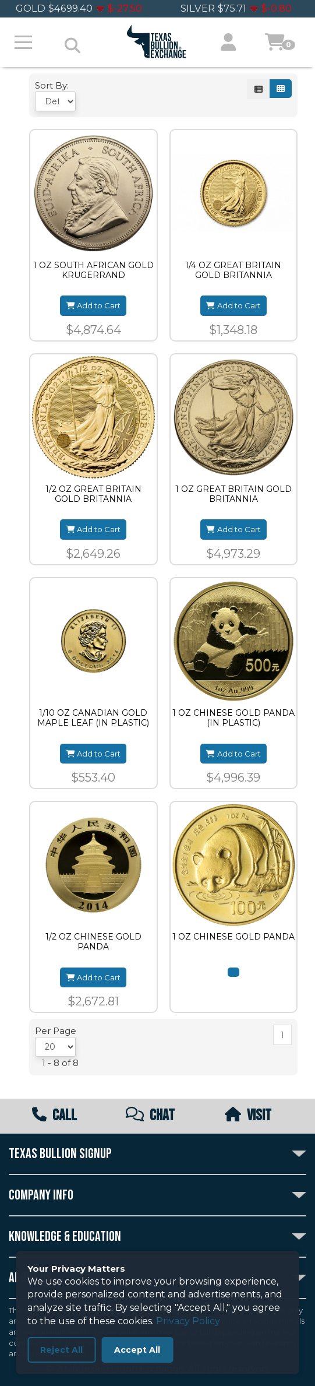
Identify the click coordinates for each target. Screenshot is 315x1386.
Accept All (137, 1350)
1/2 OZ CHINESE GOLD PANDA (93, 942)
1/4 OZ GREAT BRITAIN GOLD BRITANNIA (233, 270)
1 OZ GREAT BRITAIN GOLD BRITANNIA (233, 494)
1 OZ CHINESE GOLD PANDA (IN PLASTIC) (233, 718)
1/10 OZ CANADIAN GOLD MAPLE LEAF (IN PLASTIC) (93, 718)
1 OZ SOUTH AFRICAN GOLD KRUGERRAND (93, 270)
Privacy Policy (188, 1321)
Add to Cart (93, 305)
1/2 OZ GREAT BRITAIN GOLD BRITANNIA (93, 494)
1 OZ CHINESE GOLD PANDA (233, 937)
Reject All (61, 1350)
